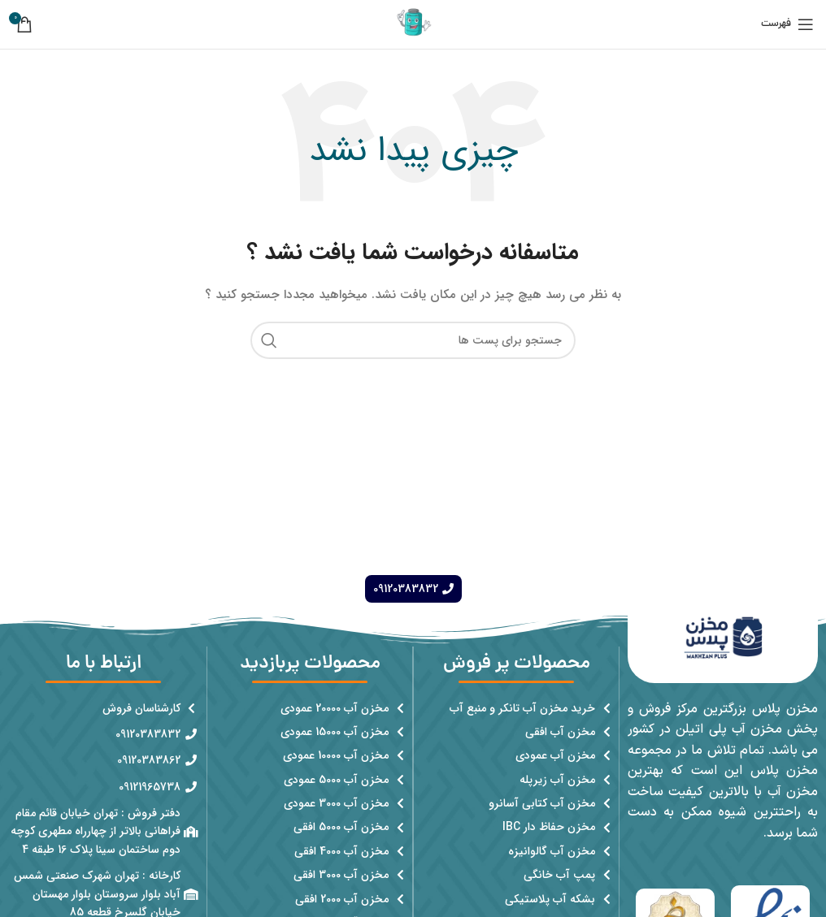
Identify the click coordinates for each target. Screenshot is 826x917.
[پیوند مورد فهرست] (516, 708)
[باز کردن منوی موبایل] (787, 24)
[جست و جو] (413, 340)
